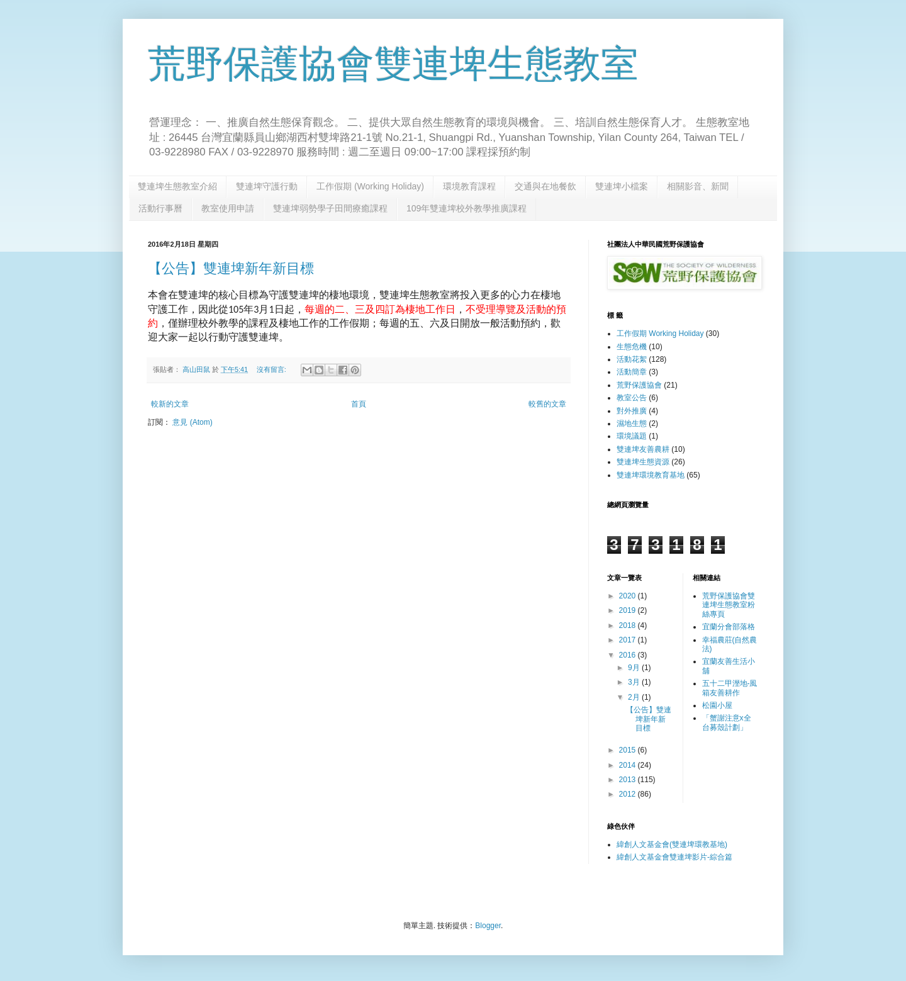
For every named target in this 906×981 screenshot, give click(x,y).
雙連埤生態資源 (643, 461)
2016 (628, 655)
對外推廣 (632, 410)
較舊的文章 (547, 404)
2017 (628, 640)
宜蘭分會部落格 (728, 626)
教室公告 (632, 397)
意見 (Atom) (192, 422)
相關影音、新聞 (698, 186)
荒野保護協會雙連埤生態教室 (393, 64)
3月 (635, 682)
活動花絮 (632, 359)
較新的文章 (170, 404)
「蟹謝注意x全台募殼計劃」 (726, 722)
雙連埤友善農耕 (643, 449)
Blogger (488, 925)
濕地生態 (632, 423)
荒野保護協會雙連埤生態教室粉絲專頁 (728, 605)
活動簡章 (632, 371)
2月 (635, 697)
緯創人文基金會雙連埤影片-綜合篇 (674, 857)
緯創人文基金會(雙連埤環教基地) (672, 844)
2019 (628, 610)
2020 (628, 595)
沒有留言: (272, 369)
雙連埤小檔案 (621, 186)
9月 (635, 667)
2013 (628, 779)
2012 (628, 794)
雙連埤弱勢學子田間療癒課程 (330, 208)
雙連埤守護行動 (267, 186)
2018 (628, 625)
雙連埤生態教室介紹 (177, 186)
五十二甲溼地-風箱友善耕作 (730, 688)
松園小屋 (717, 705)
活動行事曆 (160, 208)
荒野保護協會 (639, 385)
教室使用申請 (227, 208)
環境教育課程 (469, 186)
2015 (628, 750)
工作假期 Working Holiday (660, 333)
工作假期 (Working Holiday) (370, 186)
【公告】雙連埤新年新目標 (231, 268)
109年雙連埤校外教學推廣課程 (466, 208)
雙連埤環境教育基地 (651, 475)
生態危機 (632, 346)
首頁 (358, 404)
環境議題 (632, 436)
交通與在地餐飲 (545, 186)
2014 (628, 765)
